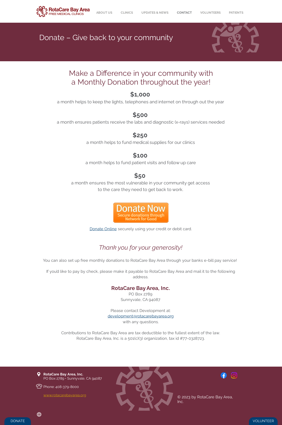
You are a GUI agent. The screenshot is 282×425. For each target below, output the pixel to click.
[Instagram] (234, 375)
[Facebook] (224, 375)
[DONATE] (17, 421)
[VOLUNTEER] (263, 421)
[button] (237, 12)
